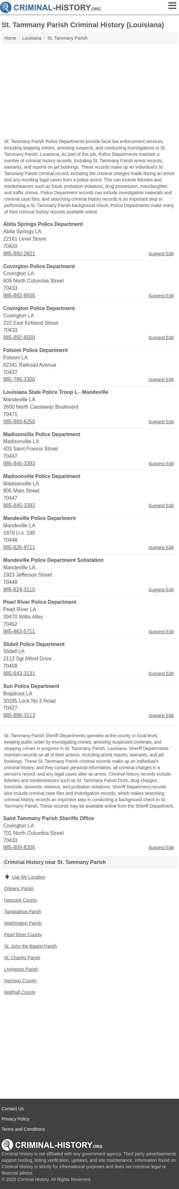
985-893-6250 (19, 421)
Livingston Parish (21, 969)
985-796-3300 (19, 379)
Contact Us (13, 1108)
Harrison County (20, 980)
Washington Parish (23, 923)
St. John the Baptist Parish (30, 946)
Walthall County (19, 992)
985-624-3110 (19, 589)
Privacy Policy (15, 1118)
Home (10, 38)
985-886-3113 (19, 715)
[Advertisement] (89, 92)
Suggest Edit (161, 253)
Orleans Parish (19, 888)
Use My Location (24, 877)
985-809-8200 (19, 847)
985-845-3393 (19, 463)
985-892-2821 (19, 253)
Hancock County (20, 900)
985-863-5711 (19, 631)
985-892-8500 (19, 295)
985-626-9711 (19, 547)
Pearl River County (23, 934)
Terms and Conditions (23, 1129)
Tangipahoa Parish (22, 911)
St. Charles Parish (22, 957)
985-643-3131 (19, 673)
